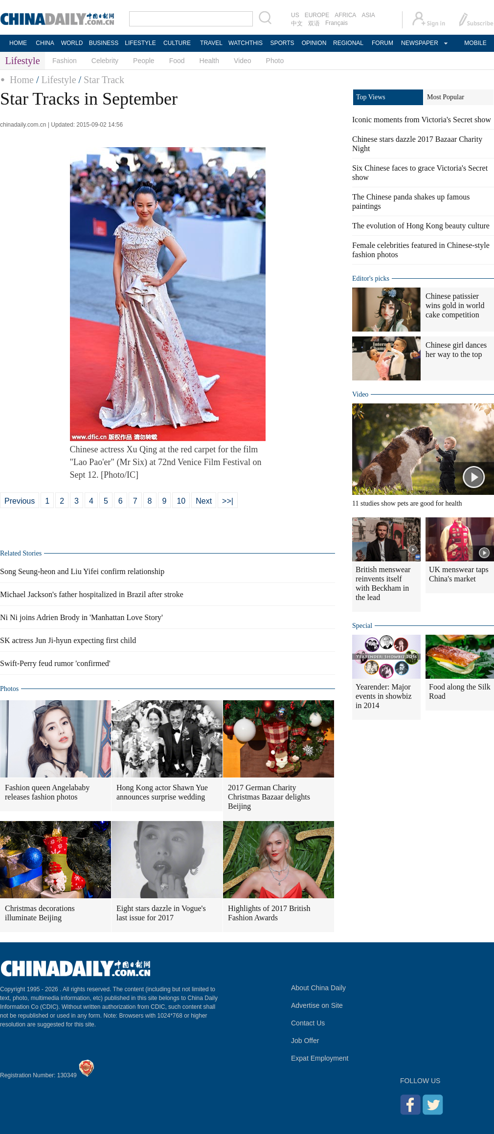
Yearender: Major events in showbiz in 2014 (384, 696)
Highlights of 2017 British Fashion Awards (269, 913)
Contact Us (308, 1023)
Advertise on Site (317, 1005)
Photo (275, 61)
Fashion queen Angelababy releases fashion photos (47, 792)
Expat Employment (320, 1058)
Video (242, 61)
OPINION (314, 43)
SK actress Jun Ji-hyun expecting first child (68, 640)
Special (362, 625)
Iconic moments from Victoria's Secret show (421, 119)
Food (177, 61)
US (295, 15)
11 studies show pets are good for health (407, 503)
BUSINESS (104, 43)
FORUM (382, 43)
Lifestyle (58, 79)
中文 (297, 23)
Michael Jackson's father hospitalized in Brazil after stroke (91, 594)
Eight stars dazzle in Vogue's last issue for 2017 (161, 913)
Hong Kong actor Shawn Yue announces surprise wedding (162, 792)
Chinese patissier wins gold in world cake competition (455, 305)
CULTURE (177, 43)
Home (22, 79)
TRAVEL (211, 43)
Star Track (104, 79)
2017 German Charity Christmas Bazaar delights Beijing (269, 796)
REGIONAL (348, 43)
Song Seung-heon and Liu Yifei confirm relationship (82, 571)
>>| (227, 501)
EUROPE (317, 15)
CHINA (45, 43)
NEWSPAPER (419, 43)
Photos (9, 688)
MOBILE (475, 43)
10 (181, 501)
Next (204, 501)
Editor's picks (370, 278)
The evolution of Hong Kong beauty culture (421, 226)
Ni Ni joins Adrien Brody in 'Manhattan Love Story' (81, 617)
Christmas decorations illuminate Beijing (40, 913)
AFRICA (345, 15)
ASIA (368, 15)
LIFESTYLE (140, 43)
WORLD (72, 43)
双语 (314, 23)
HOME (18, 43)
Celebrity (104, 61)
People (144, 61)
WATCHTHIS (245, 43)
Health (209, 61)
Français (336, 23)
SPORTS (282, 43)
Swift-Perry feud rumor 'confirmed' (55, 663)
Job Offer (305, 1041)
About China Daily (318, 988)
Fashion (64, 61)
